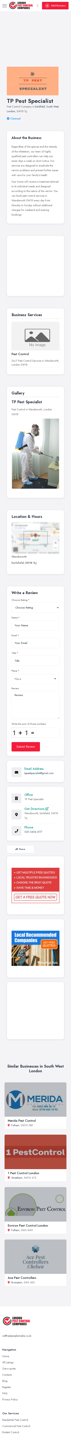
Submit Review (25, 747)
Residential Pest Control (15, 1420)
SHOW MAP (35, 538)
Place (14, 671)
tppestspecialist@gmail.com (39, 773)
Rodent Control (10, 1432)
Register (6, 1387)
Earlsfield (40, 106)
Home (5, 1356)
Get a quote (9, 1368)
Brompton (16, 1282)
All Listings (7, 1362)
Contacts (7, 1375)
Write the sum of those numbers (29, 724)
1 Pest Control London (23, 1173)
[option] (35, 454)
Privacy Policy (10, 1399)
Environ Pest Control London (28, 1225)
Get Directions (36, 809)
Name (15, 617)
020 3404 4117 (33, 832)
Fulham (15, 1125)
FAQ (4, 1393)
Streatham (16, 1178)
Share (20, 849)
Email (14, 635)
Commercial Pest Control (16, 1426)
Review (15, 688)
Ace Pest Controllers (22, 1278)
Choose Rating (19, 600)
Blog (4, 1381)
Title (14, 653)
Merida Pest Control (22, 1121)
